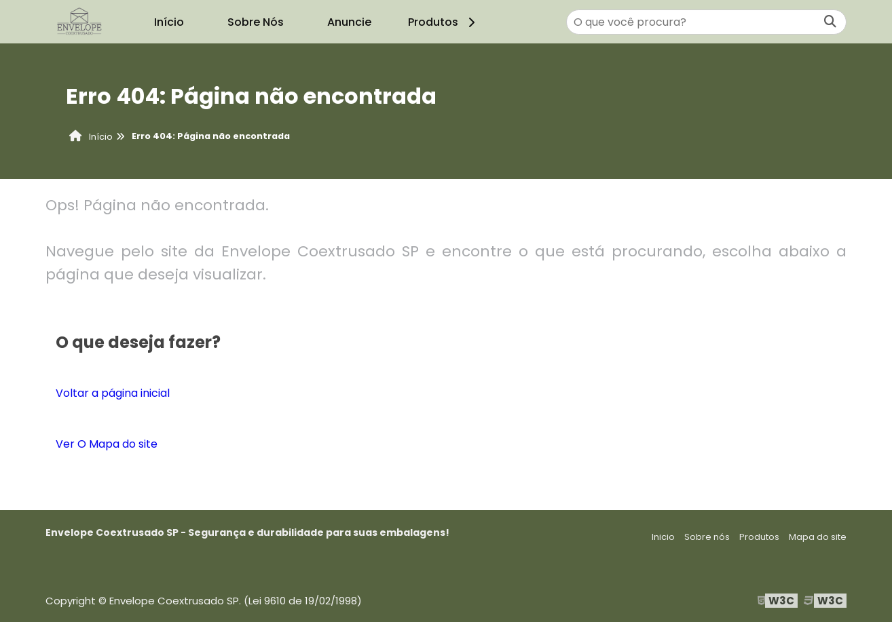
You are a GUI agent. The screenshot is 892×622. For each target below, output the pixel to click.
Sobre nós (707, 536)
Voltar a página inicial (113, 393)
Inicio (663, 536)
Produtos (443, 22)
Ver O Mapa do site (106, 444)
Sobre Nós (255, 22)
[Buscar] (830, 22)
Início (169, 22)
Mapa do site (818, 536)
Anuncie (349, 22)
